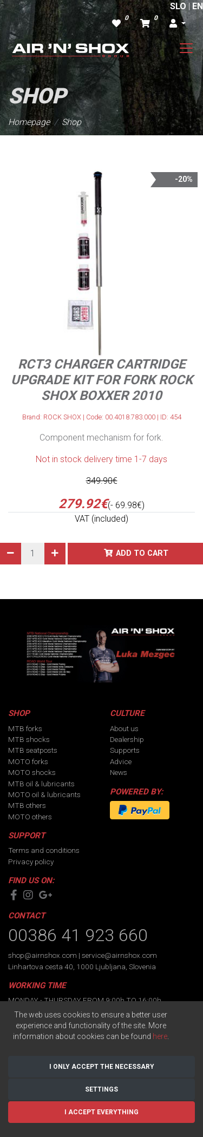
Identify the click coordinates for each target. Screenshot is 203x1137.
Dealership (127, 739)
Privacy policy (31, 861)
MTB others (27, 805)
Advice (121, 761)
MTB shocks (29, 739)
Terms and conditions (44, 850)
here (160, 1036)
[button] (177, 24)
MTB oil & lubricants (41, 783)
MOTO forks (28, 761)
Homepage (29, 122)
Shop (71, 122)
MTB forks (25, 728)
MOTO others (30, 816)
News (118, 772)
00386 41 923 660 (78, 935)
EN (197, 6)
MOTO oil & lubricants (44, 794)
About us (124, 728)
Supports (125, 750)
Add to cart (142, 553)
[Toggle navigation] (186, 48)
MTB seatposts (32, 750)
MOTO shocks (32, 772)
